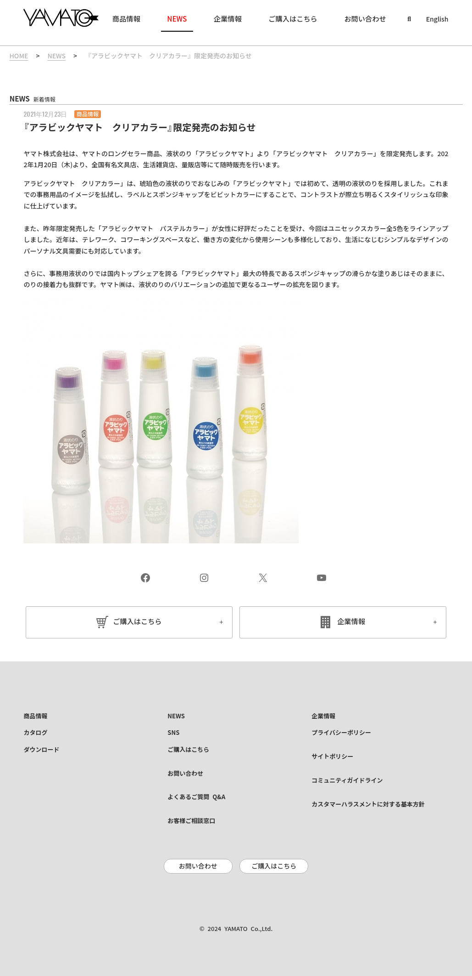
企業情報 (351, 621)
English (437, 19)
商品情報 (88, 114)
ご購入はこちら (137, 621)
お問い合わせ (198, 866)
